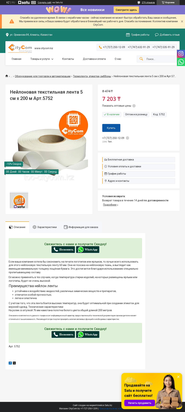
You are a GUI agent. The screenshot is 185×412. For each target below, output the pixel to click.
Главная (16, 58)
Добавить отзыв (170, 34)
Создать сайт (44, 2)
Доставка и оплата (94, 58)
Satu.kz (108, 405)
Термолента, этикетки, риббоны (92, 76)
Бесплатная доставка (121, 159)
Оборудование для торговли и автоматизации (42, 76)
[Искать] (141, 59)
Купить (111, 127)
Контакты (68, 58)
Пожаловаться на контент (112, 408)
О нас (118, 58)
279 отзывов (148, 2)
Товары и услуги (40, 58)
